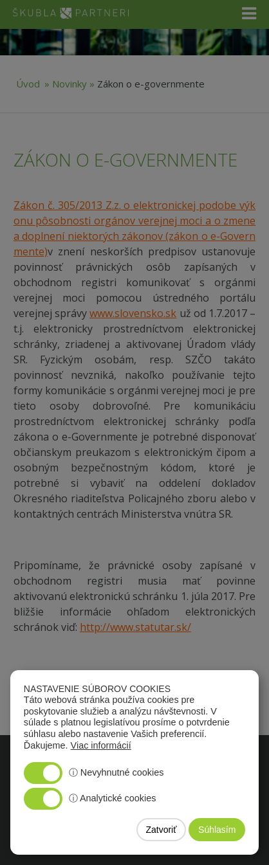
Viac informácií (101, 745)
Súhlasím (217, 829)
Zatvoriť (160, 829)
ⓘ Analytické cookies (112, 798)
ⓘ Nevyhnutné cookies (116, 772)
